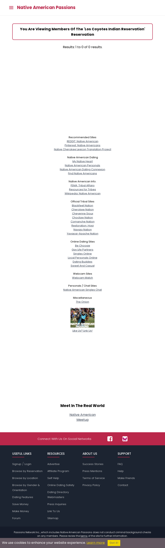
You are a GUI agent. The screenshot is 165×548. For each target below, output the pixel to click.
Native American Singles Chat (82, 290)
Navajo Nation (82, 229)
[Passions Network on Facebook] (109, 438)
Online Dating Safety (60, 485)
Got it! (114, 543)
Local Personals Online (82, 258)
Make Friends (126, 478)
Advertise (53, 464)
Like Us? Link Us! (82, 329)
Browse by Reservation (27, 471)
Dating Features (22, 497)
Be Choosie (82, 246)
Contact (123, 485)
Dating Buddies (82, 262)
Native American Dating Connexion (82, 169)
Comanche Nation (83, 221)
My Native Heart (82, 161)
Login (27, 464)
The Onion (82, 302)
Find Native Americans (82, 173)
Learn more (96, 542)
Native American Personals (82, 165)
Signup (16, 464)
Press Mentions (92, 471)
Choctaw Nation (82, 217)
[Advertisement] (82, 95)
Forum (16, 518)
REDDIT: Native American (82, 141)
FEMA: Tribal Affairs (83, 185)
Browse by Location (25, 478)
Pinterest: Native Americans (82, 145)
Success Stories (92, 464)
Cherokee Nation (82, 209)
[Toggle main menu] (11, 8)
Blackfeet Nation (82, 205)
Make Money (20, 511)
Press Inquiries (56, 504)
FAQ (120, 464)
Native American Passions (46, 7)
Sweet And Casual (83, 266)
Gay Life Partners (82, 250)
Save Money (20, 504)
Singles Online (82, 254)
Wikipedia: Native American (83, 193)
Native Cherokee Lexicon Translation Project (82, 149)
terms (84, 536)
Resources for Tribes (82, 189)
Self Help (53, 478)
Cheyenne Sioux (82, 213)
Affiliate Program (58, 471)
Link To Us (53, 511)
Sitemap (52, 518)
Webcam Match (82, 278)
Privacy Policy (91, 485)
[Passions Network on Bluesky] (124, 438)
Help (121, 471)
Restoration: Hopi (82, 225)
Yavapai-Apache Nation (82, 233)
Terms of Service (93, 478)
